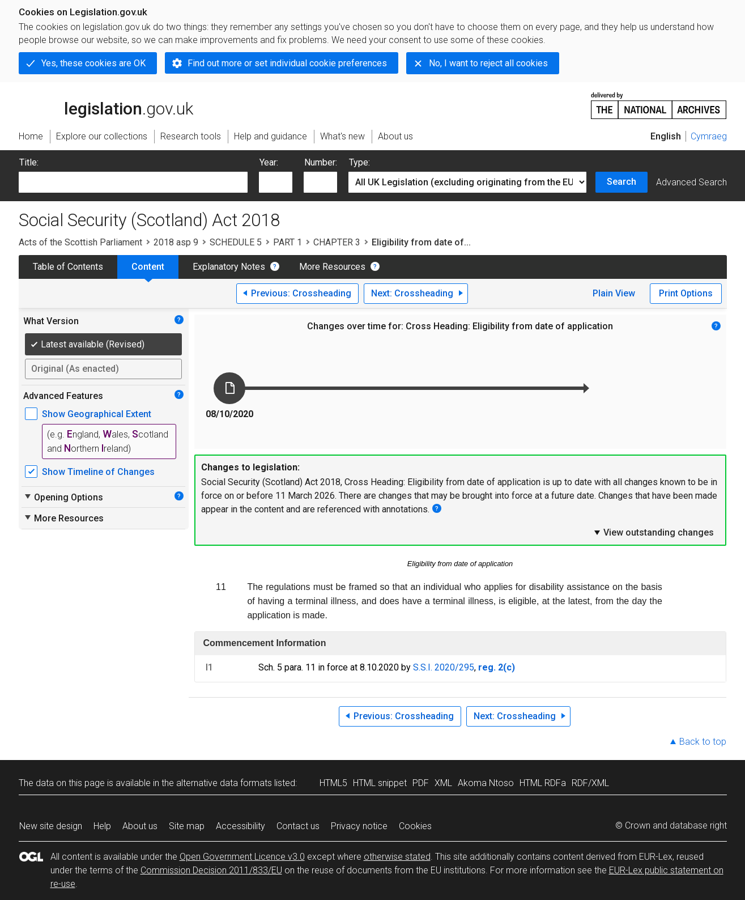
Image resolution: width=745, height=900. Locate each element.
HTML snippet (380, 783)
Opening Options (63, 497)
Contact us (298, 826)
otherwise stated (397, 856)
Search (621, 181)
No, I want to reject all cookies (488, 63)
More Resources (332, 266)
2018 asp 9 (176, 242)
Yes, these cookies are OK (93, 63)
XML (443, 783)
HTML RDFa (543, 783)
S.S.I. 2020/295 (443, 667)
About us (139, 826)
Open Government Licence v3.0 (242, 856)
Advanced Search (691, 182)
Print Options (686, 293)
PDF (420, 783)
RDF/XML (590, 783)
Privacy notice (359, 826)
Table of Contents (68, 266)
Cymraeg (709, 136)
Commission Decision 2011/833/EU (211, 870)
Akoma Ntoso (486, 783)
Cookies (415, 826)
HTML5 (333, 783)
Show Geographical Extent (96, 414)
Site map (187, 826)
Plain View (614, 293)
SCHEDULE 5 (236, 242)
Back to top (702, 741)
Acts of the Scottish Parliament (80, 242)
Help (102, 826)
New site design (50, 826)
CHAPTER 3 (336, 242)
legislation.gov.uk (106, 105)
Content (147, 266)
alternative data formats (224, 783)
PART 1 (287, 242)
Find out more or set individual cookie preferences (287, 63)
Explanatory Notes (229, 266)
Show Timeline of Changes (98, 471)
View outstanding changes (653, 532)
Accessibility (240, 826)
